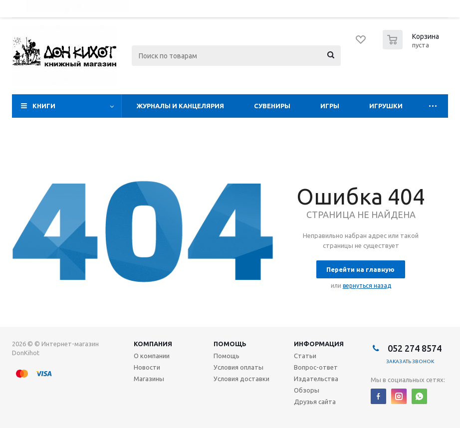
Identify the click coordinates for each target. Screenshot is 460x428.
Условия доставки (241, 378)
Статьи (305, 355)
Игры (329, 105)
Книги (43, 105)
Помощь (230, 343)
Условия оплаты (238, 367)
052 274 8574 (414, 348)
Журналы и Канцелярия (180, 105)
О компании (152, 355)
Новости (147, 367)
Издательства (316, 378)
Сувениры (272, 105)
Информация (319, 343)
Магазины (149, 378)
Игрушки (386, 105)
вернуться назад (367, 285)
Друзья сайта (315, 401)
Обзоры (306, 390)
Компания (153, 343)
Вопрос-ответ (316, 367)
